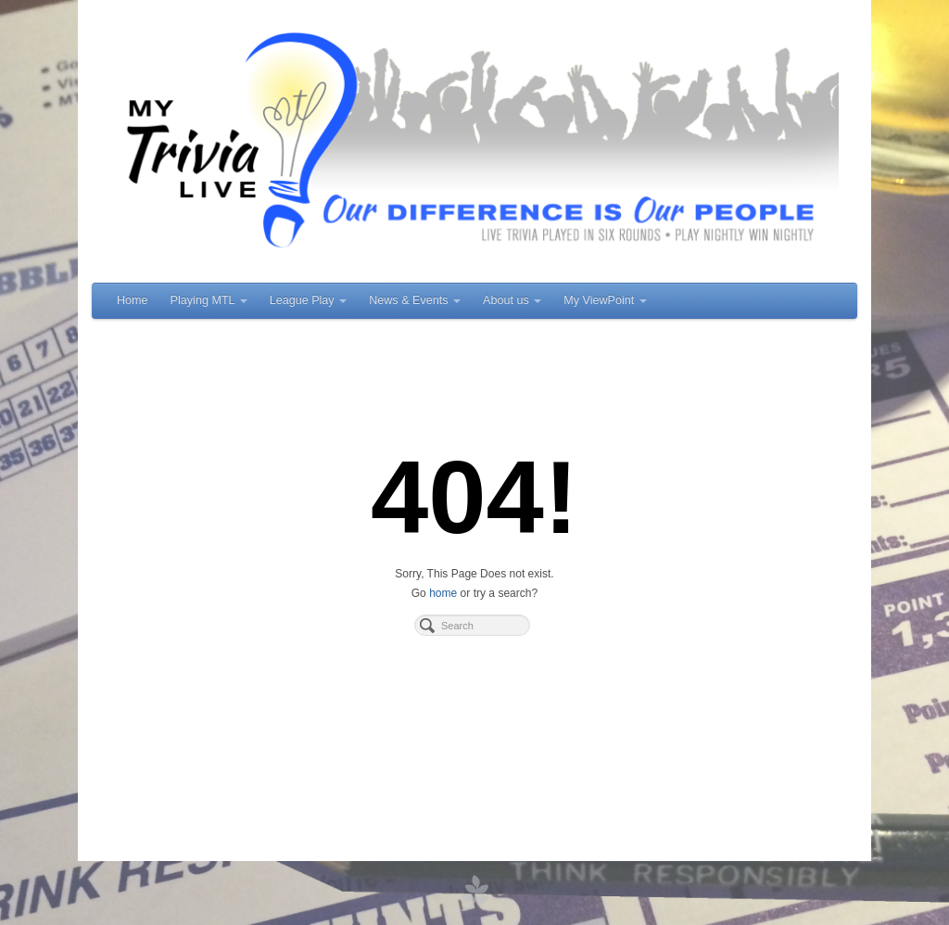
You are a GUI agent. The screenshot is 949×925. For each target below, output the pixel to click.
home (443, 593)
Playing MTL (209, 300)
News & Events (415, 300)
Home (132, 300)
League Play (309, 300)
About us (512, 300)
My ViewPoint (605, 300)
